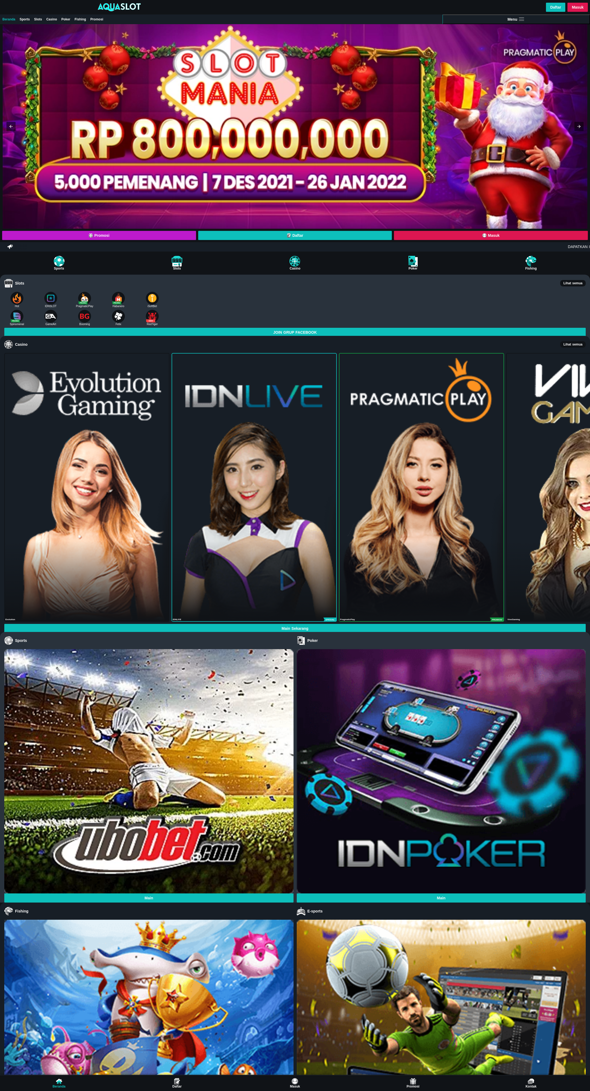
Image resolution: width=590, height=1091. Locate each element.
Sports (25, 19)
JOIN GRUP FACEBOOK (295, 332)
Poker (65, 19)
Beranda (8, 19)
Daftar (555, 7)
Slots (38, 19)
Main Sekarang (295, 628)
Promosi (96, 19)
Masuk (578, 7)
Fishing (80, 19)
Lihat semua (572, 283)
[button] (11, 126)
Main (148, 898)
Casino (51, 19)
